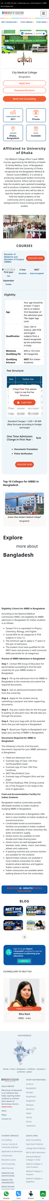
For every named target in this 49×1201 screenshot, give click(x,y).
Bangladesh (31, 1088)
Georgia (29, 1092)
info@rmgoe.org (24, 3)
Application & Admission (12, 1151)
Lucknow (21, 1071)
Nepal (28, 1113)
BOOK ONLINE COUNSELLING (8, 1188)
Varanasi (41, 1069)
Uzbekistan (31, 1125)
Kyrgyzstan (31, 1100)
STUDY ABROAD (27, 22)
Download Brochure (24, 90)
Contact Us (6, 1119)
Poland (29, 1117)
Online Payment (36, 3)
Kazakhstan (31, 1096)
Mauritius (30, 1109)
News (4, 1110)
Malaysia (30, 1105)
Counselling (7, 1140)
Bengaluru (21, 1069)
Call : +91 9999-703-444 (9, 3)
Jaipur (29, 1071)
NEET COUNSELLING (9, 22)
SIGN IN (24, 961)
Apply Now (24, 83)
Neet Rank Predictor (34, 1144)
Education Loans (9, 1159)
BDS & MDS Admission (35, 1152)
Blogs (4, 1115)
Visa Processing (8, 1164)
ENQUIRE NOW (35, 258)
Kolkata (31, 1069)
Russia (29, 1121)
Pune (12, 1069)
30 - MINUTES (24, 890)
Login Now (24, 402)
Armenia (29, 1084)
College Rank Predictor (36, 1148)
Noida (5, 1069)
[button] (43, 1000)
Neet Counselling (33, 1140)
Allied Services (8, 1168)
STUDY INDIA (42, 22)
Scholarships (7, 1155)
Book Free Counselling (24, 98)
